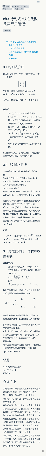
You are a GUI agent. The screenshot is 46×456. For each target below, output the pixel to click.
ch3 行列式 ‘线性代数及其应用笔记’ (21, 42)
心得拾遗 (13, 58)
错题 (11, 55)
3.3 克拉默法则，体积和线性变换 (23, 52)
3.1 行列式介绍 (15, 45)
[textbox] (22, 84)
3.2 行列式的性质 (16, 48)
